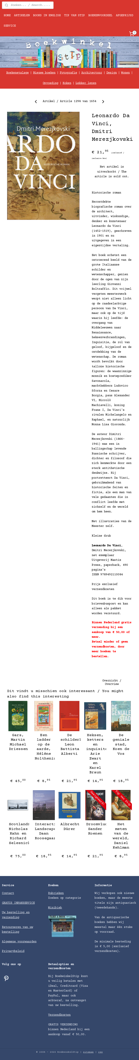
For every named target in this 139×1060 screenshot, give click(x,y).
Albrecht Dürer (69, 826)
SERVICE (10, 26)
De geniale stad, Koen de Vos (121, 744)
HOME (7, 15)
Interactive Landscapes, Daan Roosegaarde (44, 831)
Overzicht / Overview (111, 682)
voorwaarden (26, 941)
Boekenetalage (17, 73)
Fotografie (68, 73)
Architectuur (91, 73)
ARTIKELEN (22, 15)
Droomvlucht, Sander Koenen (95, 829)
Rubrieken (56, 893)
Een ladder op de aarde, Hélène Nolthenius (44, 747)
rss (100, 1052)
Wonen (125, 73)
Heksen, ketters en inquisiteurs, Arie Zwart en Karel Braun (95, 754)
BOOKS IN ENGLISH (47, 15)
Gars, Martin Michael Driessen (18, 742)
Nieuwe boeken (44, 73)
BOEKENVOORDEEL (100, 15)
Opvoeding (50, 83)
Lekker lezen (86, 83)
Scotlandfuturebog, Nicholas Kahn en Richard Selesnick (18, 833)
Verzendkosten (59, 1015)
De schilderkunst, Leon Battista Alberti (69, 744)
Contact (8, 893)
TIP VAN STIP (74, 15)
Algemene (9, 941)
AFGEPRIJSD (124, 15)
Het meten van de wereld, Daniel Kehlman (121, 836)
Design (111, 73)
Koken (67, 83)
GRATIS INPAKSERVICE (18, 903)
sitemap (88, 1052)
